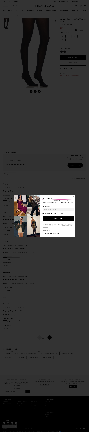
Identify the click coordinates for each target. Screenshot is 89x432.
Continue (58, 218)
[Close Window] (73, 196)
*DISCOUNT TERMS (47, 230)
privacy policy (46, 225)
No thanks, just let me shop (51, 233)
